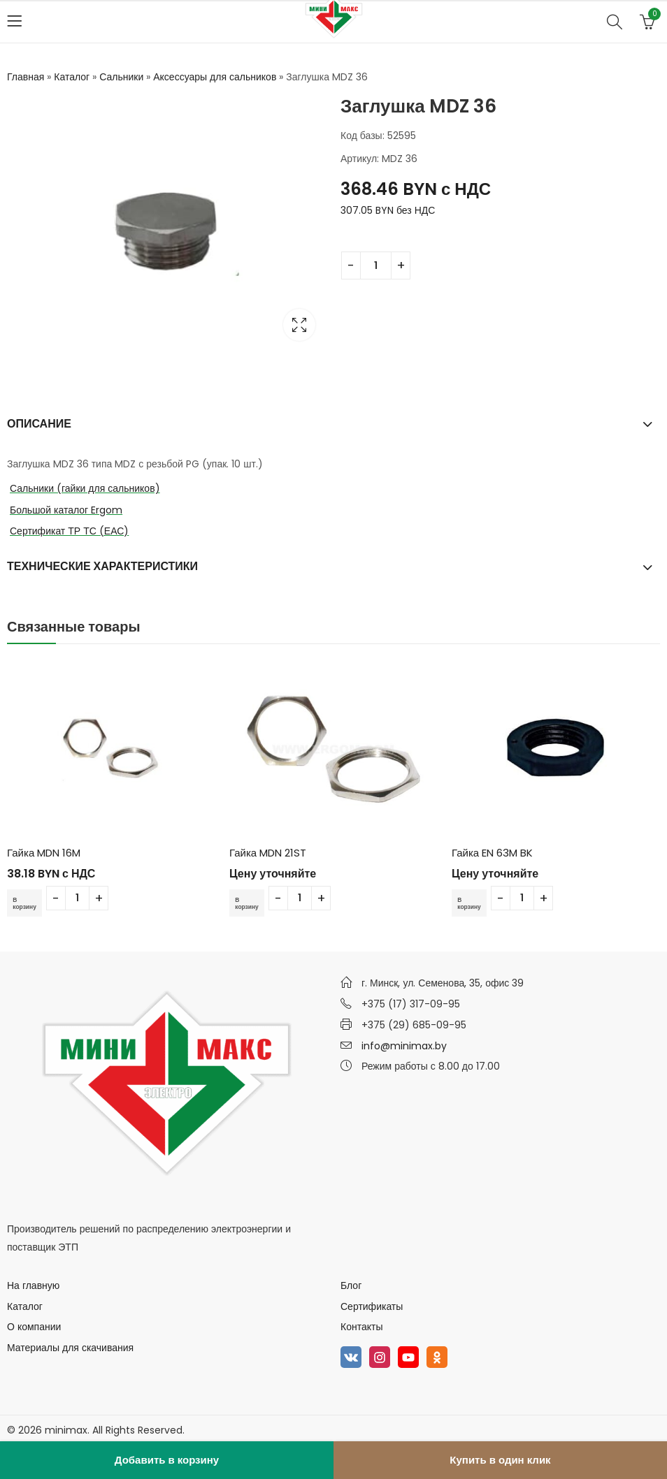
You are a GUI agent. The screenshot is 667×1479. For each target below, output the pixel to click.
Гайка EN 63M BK (492, 852)
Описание (39, 424)
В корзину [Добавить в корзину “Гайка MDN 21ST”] (250, 902)
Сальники (121, 77)
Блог (350, 1285)
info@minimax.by (404, 1046)
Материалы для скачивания (70, 1348)
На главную (33, 1285)
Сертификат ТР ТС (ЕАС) (69, 531)
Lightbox (299, 325)
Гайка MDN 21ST (267, 852)
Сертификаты (371, 1306)
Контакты (361, 1327)
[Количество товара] (376, 265)
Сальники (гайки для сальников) (85, 488)
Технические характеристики (102, 566)
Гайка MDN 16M (43, 852)
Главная (25, 77)
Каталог (71, 77)
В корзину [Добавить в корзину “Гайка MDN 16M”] (28, 902)
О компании (34, 1327)
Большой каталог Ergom (66, 510)
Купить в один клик (500, 1459)
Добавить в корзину (167, 1459)
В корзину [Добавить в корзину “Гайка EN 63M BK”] (472, 902)
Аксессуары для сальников (214, 77)
